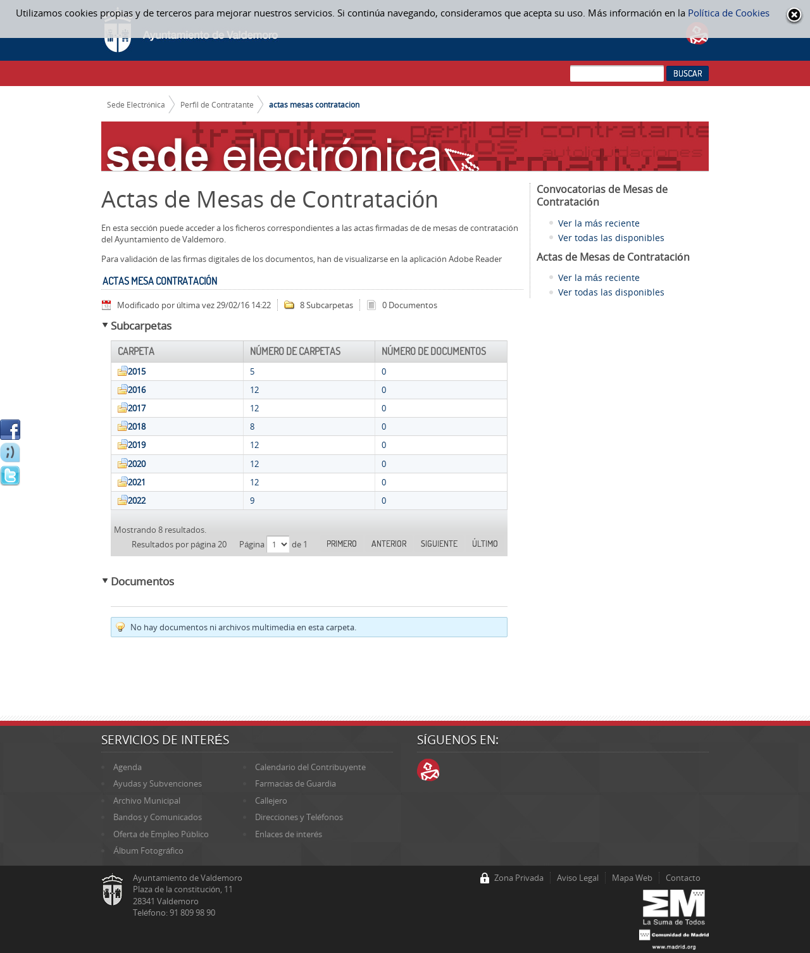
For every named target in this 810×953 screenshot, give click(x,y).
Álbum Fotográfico (148, 850)
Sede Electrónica (136, 104)
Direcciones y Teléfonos (299, 817)
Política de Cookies (729, 12)
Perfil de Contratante (217, 104)
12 (254, 390)
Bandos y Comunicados (157, 817)
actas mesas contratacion (314, 104)
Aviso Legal (578, 877)
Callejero (271, 800)
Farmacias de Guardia (295, 783)
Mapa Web (632, 877)
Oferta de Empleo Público (160, 834)
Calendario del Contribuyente (310, 767)
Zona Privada (519, 877)
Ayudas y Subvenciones (157, 783)
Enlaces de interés (288, 834)
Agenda (127, 767)
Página (252, 544)
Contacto (683, 877)
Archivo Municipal (146, 800)
